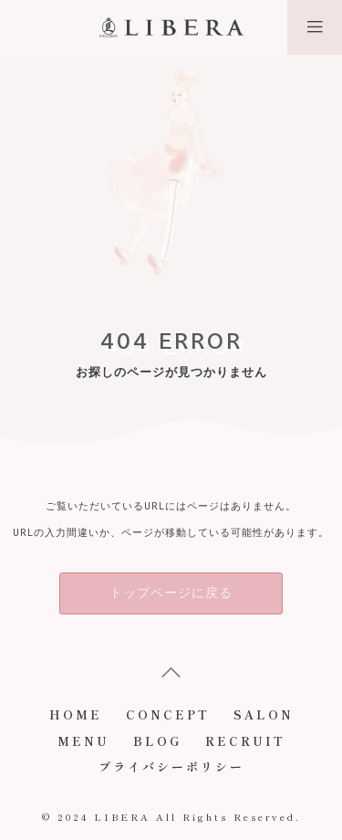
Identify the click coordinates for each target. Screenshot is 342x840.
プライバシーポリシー (171, 766)
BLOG (157, 741)
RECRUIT (245, 741)
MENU (83, 741)
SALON (263, 714)
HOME (75, 714)
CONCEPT (168, 714)
